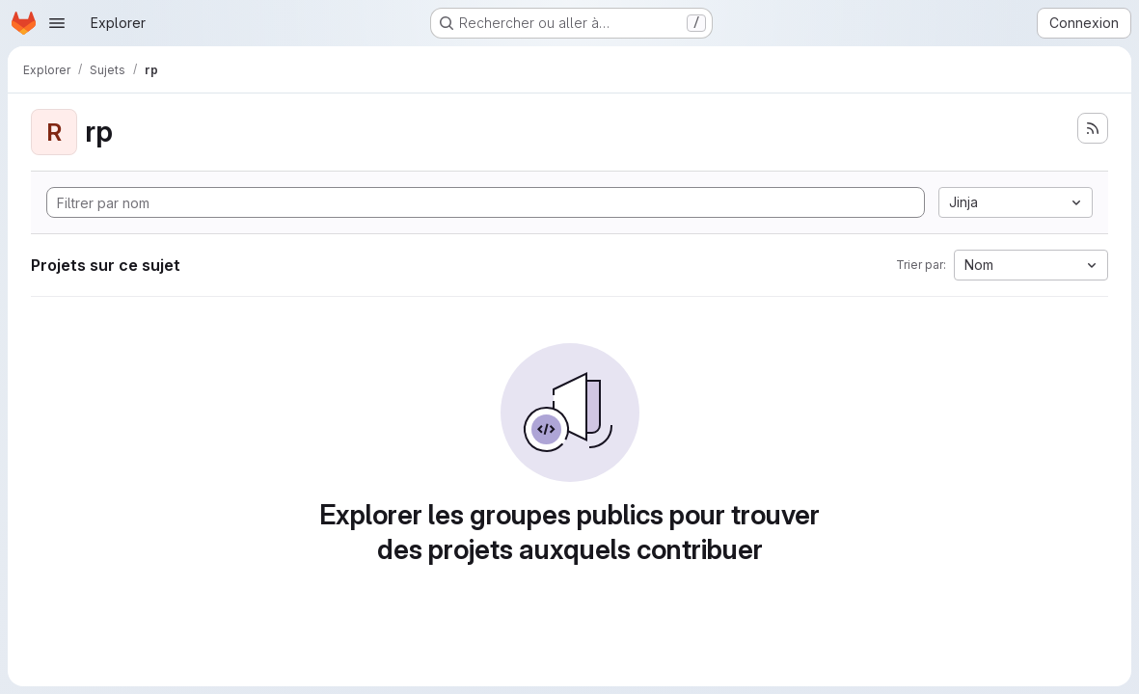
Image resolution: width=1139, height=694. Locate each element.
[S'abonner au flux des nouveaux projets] (1092, 128)
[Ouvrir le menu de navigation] (56, 23)
